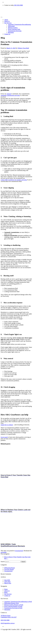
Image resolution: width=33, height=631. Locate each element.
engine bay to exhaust (7, 425)
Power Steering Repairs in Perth (13, 606)
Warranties (11, 32)
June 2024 (7, 580)
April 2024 (7, 581)
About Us (7, 21)
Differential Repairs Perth (11, 603)
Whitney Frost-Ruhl (23, 48)
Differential (11, 26)
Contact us (7, 34)
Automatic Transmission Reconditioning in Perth (18, 601)
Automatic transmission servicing (10, 95)
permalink (3, 552)
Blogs (5, 592)
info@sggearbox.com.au (8, 623)
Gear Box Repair (9, 569)
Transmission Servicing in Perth (13, 608)
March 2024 (7, 583)
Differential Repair (9, 568)
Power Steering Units (14, 29)
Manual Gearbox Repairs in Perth (13, 605)
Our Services (8, 23)
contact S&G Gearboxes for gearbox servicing (14, 180)
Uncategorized (19, 550)
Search (3, 561)
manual (9, 94)
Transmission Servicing (14, 31)
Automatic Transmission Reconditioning (19, 24)
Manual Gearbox (13, 27)
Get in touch (4, 437)
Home (6, 19)
